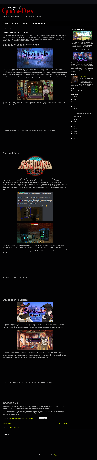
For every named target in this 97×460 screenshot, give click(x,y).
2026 (74, 97)
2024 (74, 101)
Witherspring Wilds (76, 41)
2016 (74, 128)
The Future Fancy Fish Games (15, 32)
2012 (74, 138)
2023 (74, 104)
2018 (74, 124)
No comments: (32, 418)
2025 (74, 99)
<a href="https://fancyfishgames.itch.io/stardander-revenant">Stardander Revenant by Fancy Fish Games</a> (34, 392)
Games (25, 23)
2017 (74, 126)
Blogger (56, 455)
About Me (15, 23)
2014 (74, 133)
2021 (74, 109)
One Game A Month (38, 23)
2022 (74, 106)
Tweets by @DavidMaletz (78, 91)
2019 (74, 121)
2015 (74, 131)
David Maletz (84, 76)
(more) (89, 85)
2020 (74, 119)
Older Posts (62, 423)
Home (6, 23)
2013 (74, 136)
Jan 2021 (77, 116)
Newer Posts (7, 423)
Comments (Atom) (15, 427)
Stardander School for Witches (79, 63)
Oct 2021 (77, 111)
